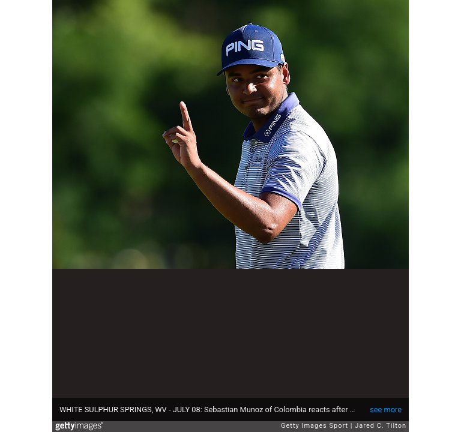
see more (386, 409)
